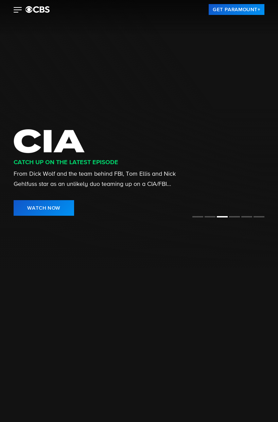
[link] (236, 9)
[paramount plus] (37, 9)
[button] (17, 10)
